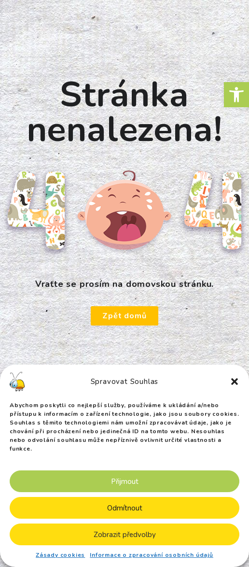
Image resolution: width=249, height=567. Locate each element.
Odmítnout (124, 508)
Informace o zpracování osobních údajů (151, 555)
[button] (236, 94)
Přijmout (124, 481)
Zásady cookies (60, 555)
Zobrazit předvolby (125, 534)
